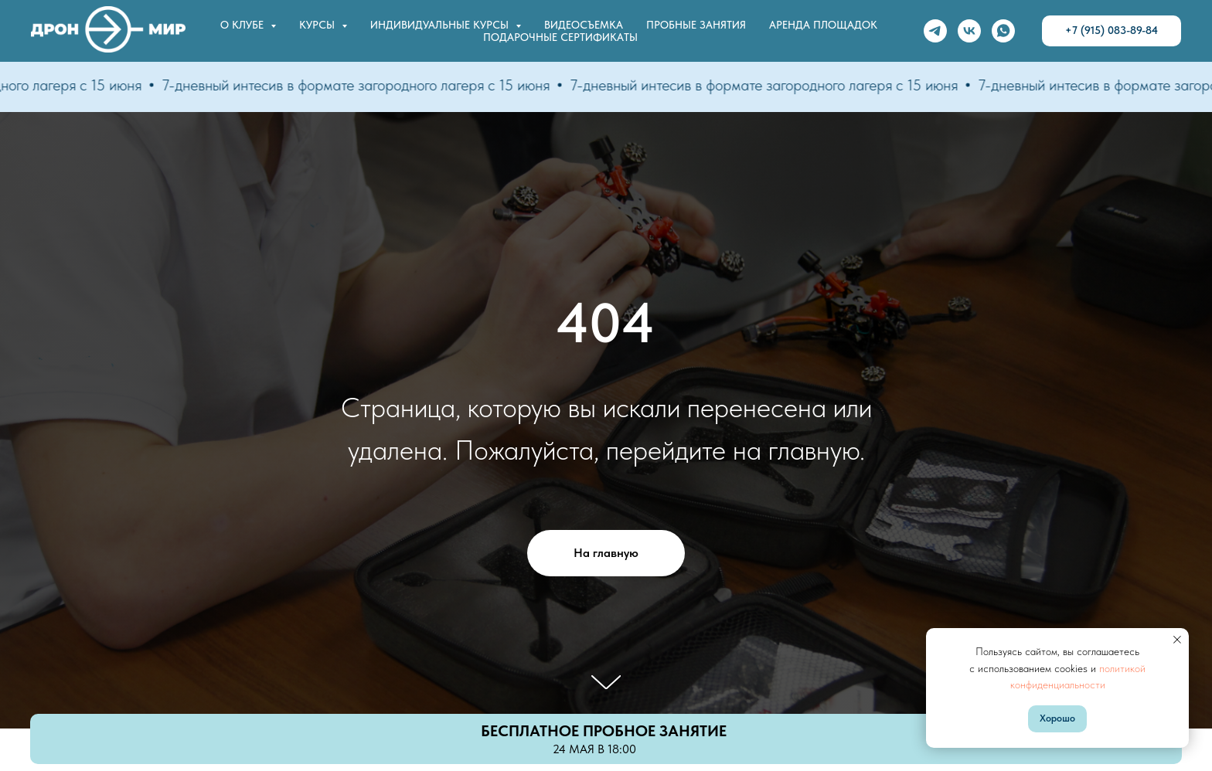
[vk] (969, 30)
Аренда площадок (823, 25)
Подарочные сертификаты (560, 37)
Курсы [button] (318, 25)
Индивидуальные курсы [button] (441, 25)
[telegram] (935, 30)
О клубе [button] (243, 25)
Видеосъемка (583, 25)
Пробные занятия (696, 25)
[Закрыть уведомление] (1177, 639)
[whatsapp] (1003, 30)
